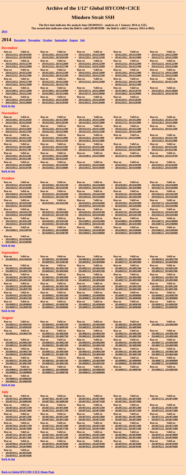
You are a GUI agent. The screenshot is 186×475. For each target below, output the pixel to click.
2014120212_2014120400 (91, 102)
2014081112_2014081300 (18, 363)
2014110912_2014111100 (55, 158)
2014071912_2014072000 (91, 416)
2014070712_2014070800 (165, 434)
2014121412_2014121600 (91, 81)
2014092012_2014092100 (18, 277)
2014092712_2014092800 (128, 259)
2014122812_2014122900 (128, 54)
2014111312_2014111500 (91, 149)
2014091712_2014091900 (128, 280)
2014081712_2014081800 (165, 342)
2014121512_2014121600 (55, 81)
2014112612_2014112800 (164, 122)
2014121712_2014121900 (165, 75)
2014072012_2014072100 (55, 416)
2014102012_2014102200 (55, 203)
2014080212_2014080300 (165, 369)
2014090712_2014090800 (128, 295)
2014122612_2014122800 (18, 66)
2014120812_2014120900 (55, 90)
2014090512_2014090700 (18, 307)
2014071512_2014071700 (55, 428)
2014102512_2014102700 (55, 196)
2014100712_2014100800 (165, 221)
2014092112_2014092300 (165, 271)
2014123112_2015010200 (18, 57)
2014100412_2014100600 (91, 233)
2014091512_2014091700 (18, 289)
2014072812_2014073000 (128, 401)
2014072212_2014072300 (165, 407)
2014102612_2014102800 (18, 196)
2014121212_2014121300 (128, 81)
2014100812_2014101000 (128, 224)
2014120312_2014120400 (55, 99)
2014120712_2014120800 (91, 90)
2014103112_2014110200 (18, 187)
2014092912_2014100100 (55, 262)
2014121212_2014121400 (128, 84)
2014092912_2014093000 (55, 259)
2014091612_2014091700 (165, 277)
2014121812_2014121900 (128, 72)
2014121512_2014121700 (55, 84)
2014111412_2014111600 (55, 149)
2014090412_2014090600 (55, 307)
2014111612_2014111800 (164, 140)
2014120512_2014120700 (165, 93)
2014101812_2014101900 (128, 203)
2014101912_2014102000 (91, 203)
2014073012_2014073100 (55, 398)
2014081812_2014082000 (128, 345)
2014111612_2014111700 (164, 137)
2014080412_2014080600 (91, 372)
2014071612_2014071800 (18, 428)
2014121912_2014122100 (91, 75)
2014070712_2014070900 (165, 437)
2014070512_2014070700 (55, 446)
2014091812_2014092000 (91, 280)
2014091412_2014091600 (55, 289)
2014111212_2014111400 (128, 149)
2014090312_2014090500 (91, 307)
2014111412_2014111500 (55, 147)
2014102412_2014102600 (91, 196)
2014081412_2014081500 (91, 351)
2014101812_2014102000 (128, 206)
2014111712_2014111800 (128, 137)
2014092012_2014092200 (18, 280)
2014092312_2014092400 (91, 268)
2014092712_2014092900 (128, 262)
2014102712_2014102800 (165, 185)
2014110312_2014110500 (91, 167)
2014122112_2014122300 (18, 75)
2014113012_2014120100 (18, 119)
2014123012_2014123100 (55, 54)
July (82, 40)
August (73, 40)
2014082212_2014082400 (165, 336)
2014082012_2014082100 (55, 342)
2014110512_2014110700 (18, 167)
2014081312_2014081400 (128, 351)
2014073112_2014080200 (18, 401)
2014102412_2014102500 (91, 194)
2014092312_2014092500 (91, 271)
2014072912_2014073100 (91, 401)
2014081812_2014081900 (128, 342)
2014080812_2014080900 (128, 360)
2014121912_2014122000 (91, 72)
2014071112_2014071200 (18, 434)
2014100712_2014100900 (165, 224)
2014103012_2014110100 (55, 187)
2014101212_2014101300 (165, 212)
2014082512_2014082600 (55, 333)
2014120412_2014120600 (18, 102)
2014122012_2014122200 (55, 75)
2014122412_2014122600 (91, 66)
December (20, 40)
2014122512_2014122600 (55, 63)
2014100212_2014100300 (165, 230)
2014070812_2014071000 (128, 437)
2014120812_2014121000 (55, 93)
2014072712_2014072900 (165, 398)
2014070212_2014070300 (165, 443)
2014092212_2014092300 (128, 268)
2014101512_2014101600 (55, 212)
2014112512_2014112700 (18, 131)
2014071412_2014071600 (91, 428)
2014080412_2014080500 (91, 369)
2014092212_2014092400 (128, 271)
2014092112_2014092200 (165, 268)
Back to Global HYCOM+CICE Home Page (28, 472)
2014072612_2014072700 (18, 407)
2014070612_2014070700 (18, 443)
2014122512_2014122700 (55, 66)
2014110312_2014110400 (91, 165)
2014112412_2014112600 (55, 131)
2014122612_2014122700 (18, 63)
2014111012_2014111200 (18, 158)
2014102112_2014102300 (18, 206)
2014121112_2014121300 (164, 81)
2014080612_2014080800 (18, 372)
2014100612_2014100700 (18, 230)
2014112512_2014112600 (18, 128)
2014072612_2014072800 (18, 410)
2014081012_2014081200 (55, 363)
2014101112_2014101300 (18, 224)
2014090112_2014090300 (165, 307)
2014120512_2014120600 (165, 90)
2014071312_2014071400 (128, 425)
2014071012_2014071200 (55, 437)
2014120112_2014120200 (128, 99)
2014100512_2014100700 (55, 233)
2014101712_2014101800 (165, 203)
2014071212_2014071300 (165, 425)
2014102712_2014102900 (165, 187)
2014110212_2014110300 (128, 165)
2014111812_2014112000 (91, 140)
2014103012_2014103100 (55, 185)
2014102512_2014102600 (55, 194)
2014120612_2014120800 (128, 93)
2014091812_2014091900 (91, 277)
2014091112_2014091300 (164, 289)
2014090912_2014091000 (55, 295)
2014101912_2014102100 (91, 206)
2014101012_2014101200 (55, 224)
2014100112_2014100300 (18, 242)
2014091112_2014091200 (164, 286)
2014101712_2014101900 (165, 206)
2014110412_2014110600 (55, 167)
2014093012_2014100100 (18, 259)
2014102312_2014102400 (128, 194)
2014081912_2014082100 (91, 345)
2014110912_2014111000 (55, 156)
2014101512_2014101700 (55, 215)
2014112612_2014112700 (164, 119)
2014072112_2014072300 (18, 419)
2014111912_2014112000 (55, 137)
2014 (4, 31)
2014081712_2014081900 (165, 345)
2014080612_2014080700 (18, 369)
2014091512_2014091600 (18, 286)
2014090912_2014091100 (55, 298)
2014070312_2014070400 (128, 443)
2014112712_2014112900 (128, 122)
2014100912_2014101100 (91, 224)
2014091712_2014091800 (128, 277)
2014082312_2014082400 (128, 333)
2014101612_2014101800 (18, 215)
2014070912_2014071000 (91, 434)
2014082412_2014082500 (91, 333)
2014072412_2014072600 (91, 410)
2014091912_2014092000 (55, 277)
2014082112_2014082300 (18, 345)
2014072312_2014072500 (128, 410)
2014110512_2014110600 (18, 165)
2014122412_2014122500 (91, 63)
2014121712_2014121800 (165, 72)
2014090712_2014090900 (128, 298)
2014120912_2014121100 (18, 93)
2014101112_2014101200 (18, 221)
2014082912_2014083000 (91, 324)
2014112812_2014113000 (91, 122)
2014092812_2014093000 (91, 262)
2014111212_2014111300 (128, 147)
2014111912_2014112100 (55, 140)
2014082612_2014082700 (18, 333)
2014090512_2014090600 (18, 304)
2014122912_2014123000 (91, 54)
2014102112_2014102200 (18, 203)
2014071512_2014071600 (55, 425)
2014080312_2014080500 (128, 369)
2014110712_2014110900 (128, 156)
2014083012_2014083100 (55, 324)
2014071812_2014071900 (128, 416)
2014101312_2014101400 (128, 212)
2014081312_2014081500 (128, 354)
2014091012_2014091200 (18, 298)
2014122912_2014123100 (91, 57)
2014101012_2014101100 (55, 221)
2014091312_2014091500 (91, 289)
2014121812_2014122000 (128, 75)
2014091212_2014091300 (128, 286)
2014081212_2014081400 (165, 354)
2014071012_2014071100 (55, 434)
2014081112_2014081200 (18, 360)
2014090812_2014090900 (91, 295)
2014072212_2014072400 (165, 410)
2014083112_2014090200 (18, 327)
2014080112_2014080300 (18, 381)
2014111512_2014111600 (18, 147)
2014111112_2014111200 (164, 147)
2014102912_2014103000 (91, 185)
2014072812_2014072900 (128, 398)
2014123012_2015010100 (55, 57)
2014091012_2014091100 (18, 295)
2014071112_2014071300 (18, 437)
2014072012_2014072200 (55, 419)
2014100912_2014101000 (91, 221)
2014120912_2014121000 (18, 90)
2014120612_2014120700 (128, 90)
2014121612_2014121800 (18, 84)
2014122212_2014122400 (165, 66)
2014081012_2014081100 (55, 360)
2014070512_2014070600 (55, 443)
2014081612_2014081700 (18, 351)
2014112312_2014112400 (91, 128)
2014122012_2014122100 (55, 72)
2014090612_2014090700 (165, 295)
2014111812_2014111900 (91, 137)
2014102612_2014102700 (18, 194)
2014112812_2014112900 (91, 119)
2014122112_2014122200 (18, 72)
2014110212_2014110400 (128, 167)
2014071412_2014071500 (91, 425)
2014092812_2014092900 (91, 259)
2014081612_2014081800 (18, 354)
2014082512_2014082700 (55, 336)
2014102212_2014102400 (165, 196)
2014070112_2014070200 (18, 452)
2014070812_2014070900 (128, 434)
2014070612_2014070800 (18, 446)
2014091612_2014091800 (165, 280)
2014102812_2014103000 (128, 187)
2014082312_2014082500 (128, 336)
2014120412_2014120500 (18, 99)
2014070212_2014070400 (165, 446)
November (34, 40)
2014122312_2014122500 (128, 66)
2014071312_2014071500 (128, 428)
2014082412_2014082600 (91, 336)
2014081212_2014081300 (165, 351)
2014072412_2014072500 (91, 407)
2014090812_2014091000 (91, 298)
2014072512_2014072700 (55, 410)
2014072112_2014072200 (18, 416)
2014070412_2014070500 (91, 443)
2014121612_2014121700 (18, 81)
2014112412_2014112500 (55, 128)
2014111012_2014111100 (18, 156)
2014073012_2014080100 (55, 401)
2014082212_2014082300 (165, 333)
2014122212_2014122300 (165, 63)
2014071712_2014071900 (165, 419)
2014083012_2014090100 (55, 327)
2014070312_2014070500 (128, 446)
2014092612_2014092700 (165, 259)
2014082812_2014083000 (128, 327)
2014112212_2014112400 (128, 131)
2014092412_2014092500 (55, 268)
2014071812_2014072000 (128, 419)
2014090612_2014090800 (165, 298)
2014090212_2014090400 (128, 307)
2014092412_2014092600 (55, 271)
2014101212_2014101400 (165, 215)
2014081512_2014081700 (55, 354)
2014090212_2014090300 (128, 304)
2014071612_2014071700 (18, 425)
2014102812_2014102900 (128, 185)
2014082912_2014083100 (91, 327)
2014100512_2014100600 (55, 230)
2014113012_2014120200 (18, 122)
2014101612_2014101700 (18, 212)
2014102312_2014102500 (128, 196)
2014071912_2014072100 (91, 419)
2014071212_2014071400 (165, 428)
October (47, 40)
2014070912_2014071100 (91, 437)
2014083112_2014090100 (18, 324)
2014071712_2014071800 (165, 416)
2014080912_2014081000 (91, 360)
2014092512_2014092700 (18, 271)
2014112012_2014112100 (18, 137)
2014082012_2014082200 (55, 345)
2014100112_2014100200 (18, 239)
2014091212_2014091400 (128, 289)
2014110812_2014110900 (91, 156)
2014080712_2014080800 (165, 360)
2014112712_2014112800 (128, 119)
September (60, 40)
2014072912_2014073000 (91, 398)
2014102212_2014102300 (165, 194)
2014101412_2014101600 (91, 215)
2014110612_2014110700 (164, 156)
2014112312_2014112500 (91, 131)
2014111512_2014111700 (18, 149)
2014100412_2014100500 (91, 230)
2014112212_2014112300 (128, 128)
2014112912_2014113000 (55, 119)
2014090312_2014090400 (91, 304)
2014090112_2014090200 (165, 304)
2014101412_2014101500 (91, 212)
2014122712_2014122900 (165, 57)
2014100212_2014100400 (165, 233)
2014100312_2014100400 (128, 230)
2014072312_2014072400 (128, 407)
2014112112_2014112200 (164, 128)
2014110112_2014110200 (164, 165)
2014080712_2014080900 (165, 363)
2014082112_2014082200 (18, 342)
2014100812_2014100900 (128, 221)
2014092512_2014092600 (18, 268)
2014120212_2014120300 (91, 99)
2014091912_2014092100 (55, 280)
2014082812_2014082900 (128, 324)
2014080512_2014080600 (55, 369)
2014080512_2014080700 (55, 372)
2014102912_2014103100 (91, 187)
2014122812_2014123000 (128, 57)
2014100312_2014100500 (128, 233)
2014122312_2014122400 (128, 63)
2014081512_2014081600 (55, 351)
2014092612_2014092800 (165, 262)
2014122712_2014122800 (165, 54)
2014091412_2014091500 (55, 286)
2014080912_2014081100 (91, 363)
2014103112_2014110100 (18, 185)
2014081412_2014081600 (91, 354)
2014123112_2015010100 (18, 54)
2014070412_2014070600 (91, 446)
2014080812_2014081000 (128, 363)
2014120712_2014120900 (91, 93)
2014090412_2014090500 (55, 304)
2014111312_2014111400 (91, 147)
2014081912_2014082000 (91, 342)
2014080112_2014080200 (18, 378)
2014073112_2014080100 (18, 398)
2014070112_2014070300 (18, 455)
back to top (8, 106)
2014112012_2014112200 (18, 140)
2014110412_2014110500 (55, 165)
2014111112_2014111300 (164, 149)
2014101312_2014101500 (128, 215)
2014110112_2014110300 (164, 167)
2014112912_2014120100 (55, 122)
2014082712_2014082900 (165, 324)
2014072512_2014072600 (55, 407)
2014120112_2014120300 (128, 102)
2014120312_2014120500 (55, 102)
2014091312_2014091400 (91, 286)
